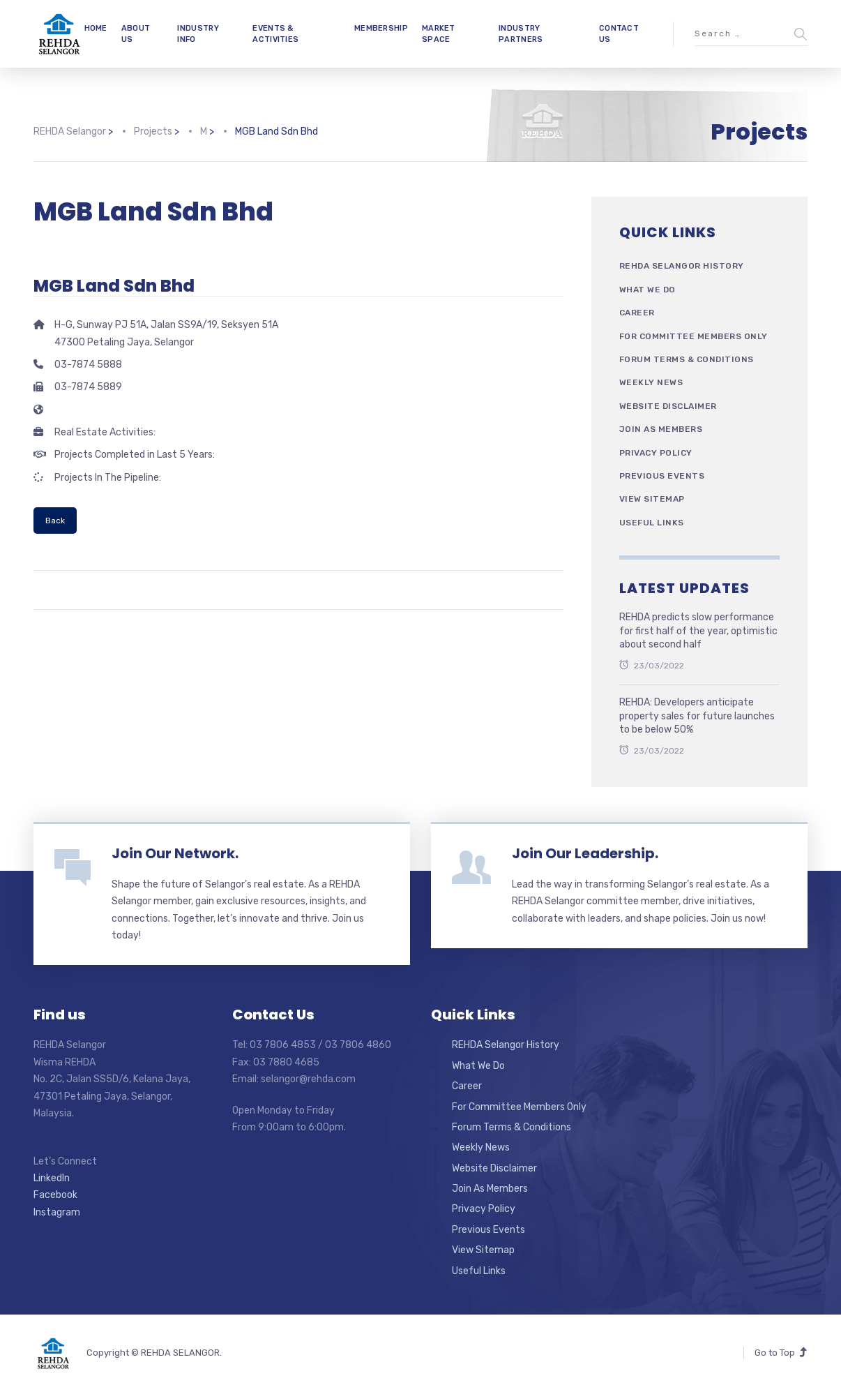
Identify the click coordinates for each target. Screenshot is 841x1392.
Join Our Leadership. (585, 853)
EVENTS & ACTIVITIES (275, 33)
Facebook (55, 1195)
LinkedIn (51, 1178)
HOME (95, 28)
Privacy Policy (655, 453)
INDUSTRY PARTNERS (521, 33)
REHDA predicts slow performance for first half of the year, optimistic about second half (698, 630)
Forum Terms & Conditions (686, 359)
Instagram (56, 1212)
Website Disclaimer (668, 406)
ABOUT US (136, 33)
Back (55, 520)
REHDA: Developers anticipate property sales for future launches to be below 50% (697, 715)
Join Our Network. (175, 853)
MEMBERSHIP (381, 28)
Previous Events (662, 476)
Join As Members (661, 429)
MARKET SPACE (438, 33)
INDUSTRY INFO (197, 33)
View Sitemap (652, 499)
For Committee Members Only (693, 336)
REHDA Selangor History (681, 266)
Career (637, 312)
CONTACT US (619, 33)
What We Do (647, 289)
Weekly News (651, 382)
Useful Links (651, 522)
